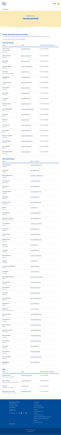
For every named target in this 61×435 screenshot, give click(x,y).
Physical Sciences (30, 15)
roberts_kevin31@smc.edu (26, 130)
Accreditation (36, 403)
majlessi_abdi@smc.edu (35, 266)
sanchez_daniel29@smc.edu (35, 319)
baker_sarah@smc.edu (25, 61)
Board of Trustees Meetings (39, 407)
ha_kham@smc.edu (25, 386)
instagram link (12, 413)
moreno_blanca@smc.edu (26, 391)
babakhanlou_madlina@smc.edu (36, 175)
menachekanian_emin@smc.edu (27, 109)
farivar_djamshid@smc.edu (35, 218)
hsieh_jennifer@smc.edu (25, 48)
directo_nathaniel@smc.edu (35, 202)
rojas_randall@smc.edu (34, 303)
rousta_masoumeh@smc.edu (36, 314)
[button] (54, 4)
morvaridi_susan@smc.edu (35, 282)
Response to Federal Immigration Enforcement (42, 416)
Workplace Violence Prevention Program (41, 418)
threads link (19, 413)
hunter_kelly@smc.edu (25, 93)
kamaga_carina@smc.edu (35, 234)
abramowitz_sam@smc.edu (26, 375)
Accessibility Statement (38, 405)
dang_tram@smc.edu (25, 71)
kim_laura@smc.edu (34, 244)
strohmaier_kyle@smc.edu (26, 146)
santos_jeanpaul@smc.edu (35, 330)
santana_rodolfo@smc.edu (35, 324)
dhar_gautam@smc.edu (35, 196)
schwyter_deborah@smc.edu (26, 141)
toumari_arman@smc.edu (35, 351)
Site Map (35, 420)
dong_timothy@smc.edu (25, 77)
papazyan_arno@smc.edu (35, 287)
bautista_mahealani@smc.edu (27, 66)
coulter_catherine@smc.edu (35, 191)
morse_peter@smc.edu (25, 114)
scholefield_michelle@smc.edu (27, 135)
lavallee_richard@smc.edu (26, 103)
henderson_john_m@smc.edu (36, 223)
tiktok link (17, 413)
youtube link (26, 413)
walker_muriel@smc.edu (25, 151)
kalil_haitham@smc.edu (34, 228)
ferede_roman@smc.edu (26, 87)
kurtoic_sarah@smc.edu (25, 98)
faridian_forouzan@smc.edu (26, 82)
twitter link (24, 413)
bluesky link (21, 413)
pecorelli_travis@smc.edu (26, 125)
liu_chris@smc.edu (34, 260)
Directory (35, 409)
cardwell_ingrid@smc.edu (26, 380)
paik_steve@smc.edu (25, 119)
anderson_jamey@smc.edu (26, 55)
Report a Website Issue (38, 422)
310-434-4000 (12, 407)
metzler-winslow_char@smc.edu (36, 276)
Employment (36, 413)
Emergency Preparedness (39, 411)
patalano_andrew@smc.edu (35, 298)
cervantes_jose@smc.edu (35, 180)
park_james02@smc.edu (35, 292)
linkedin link (14, 413)
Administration (36, 402)
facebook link (9, 413)
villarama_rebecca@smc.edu (35, 356)
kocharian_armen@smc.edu (35, 255)
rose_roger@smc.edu (34, 308)
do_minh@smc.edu (34, 207)
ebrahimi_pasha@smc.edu (35, 212)
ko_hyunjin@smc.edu (34, 250)
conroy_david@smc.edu (35, 186)
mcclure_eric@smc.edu (34, 271)
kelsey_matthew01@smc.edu (35, 239)
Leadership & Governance (39, 414)
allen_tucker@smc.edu (34, 170)
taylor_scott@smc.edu (34, 346)
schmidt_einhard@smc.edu (35, 335)
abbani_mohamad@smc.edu (36, 164)
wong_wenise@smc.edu (35, 362)
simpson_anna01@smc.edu (35, 340)
